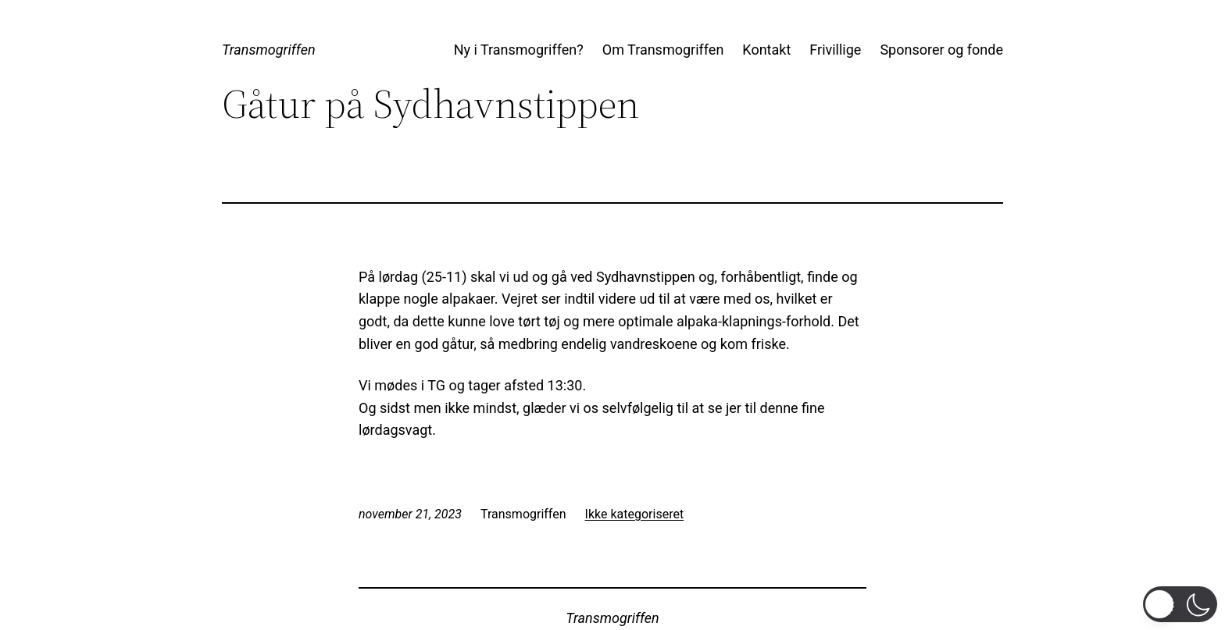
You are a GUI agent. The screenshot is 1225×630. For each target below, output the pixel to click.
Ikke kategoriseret (634, 514)
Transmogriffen (269, 49)
